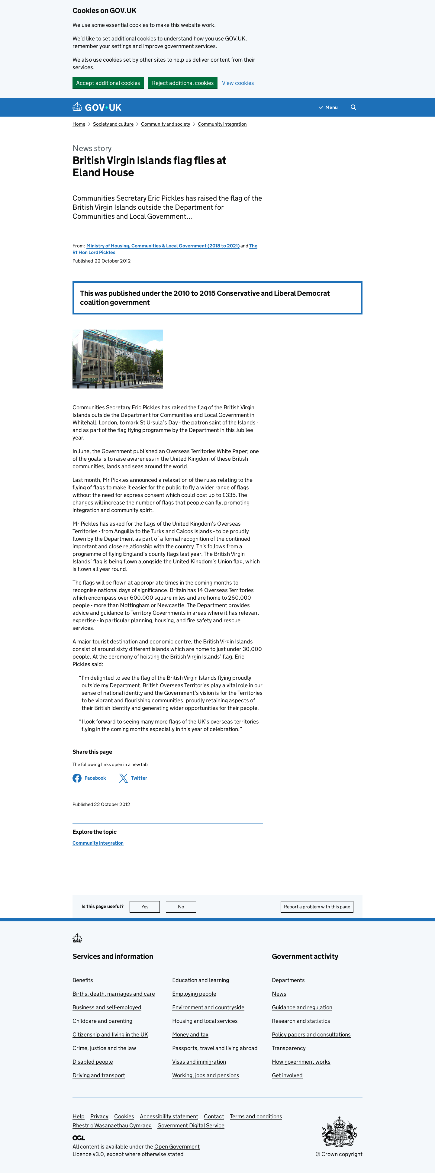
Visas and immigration (199, 1061)
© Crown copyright (338, 1154)
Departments (288, 980)
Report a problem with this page (317, 907)
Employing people (194, 993)
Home (78, 124)
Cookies (124, 1116)
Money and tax (190, 1034)
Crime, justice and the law (104, 1048)
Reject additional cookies (183, 82)
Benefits (82, 980)
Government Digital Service (190, 1125)
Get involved (287, 1075)
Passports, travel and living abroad (215, 1048)
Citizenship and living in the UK (110, 1034)
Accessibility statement (169, 1116)
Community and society (165, 124)
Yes (150, 907)
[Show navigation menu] (328, 107)
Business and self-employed (106, 1007)
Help (78, 1116)
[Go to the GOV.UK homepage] (96, 107)
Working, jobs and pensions (205, 1075)
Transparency (289, 1048)
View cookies (238, 83)
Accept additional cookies (108, 82)
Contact (214, 1116)
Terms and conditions (256, 1116)
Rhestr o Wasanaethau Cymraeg (112, 1125)
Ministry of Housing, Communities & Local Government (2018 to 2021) (163, 246)
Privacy (99, 1116)
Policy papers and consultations (311, 1034)
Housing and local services (205, 1020)
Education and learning (200, 980)
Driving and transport (98, 1075)
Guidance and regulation (302, 1007)
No (187, 907)
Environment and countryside (208, 1007)
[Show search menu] (353, 107)
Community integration (222, 124)
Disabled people (92, 1061)
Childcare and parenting (102, 1020)
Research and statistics (301, 1020)
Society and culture (113, 124)
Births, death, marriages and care (113, 993)
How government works (301, 1061)
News (279, 993)
